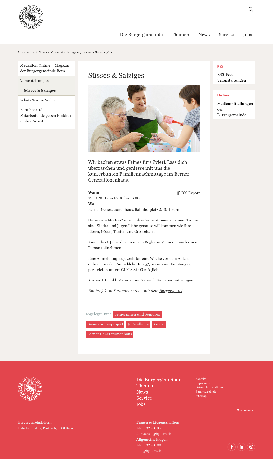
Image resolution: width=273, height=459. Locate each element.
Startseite (26, 52)
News (204, 35)
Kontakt (201, 379)
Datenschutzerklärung (210, 387)
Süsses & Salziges (97, 52)
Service (226, 35)
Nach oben (244, 410)
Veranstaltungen (64, 52)
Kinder (159, 324)
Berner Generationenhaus (109, 334)
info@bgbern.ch (148, 451)
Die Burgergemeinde (141, 35)
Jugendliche (138, 324)
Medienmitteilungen (235, 104)
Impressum (203, 383)
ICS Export (190, 193)
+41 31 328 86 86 (148, 428)
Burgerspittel (170, 291)
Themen (180, 35)
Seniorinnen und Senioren (137, 314)
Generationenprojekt (105, 324)
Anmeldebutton (130, 264)
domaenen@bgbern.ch (153, 434)
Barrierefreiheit (206, 391)
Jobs (247, 35)
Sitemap (201, 396)
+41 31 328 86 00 (148, 445)
